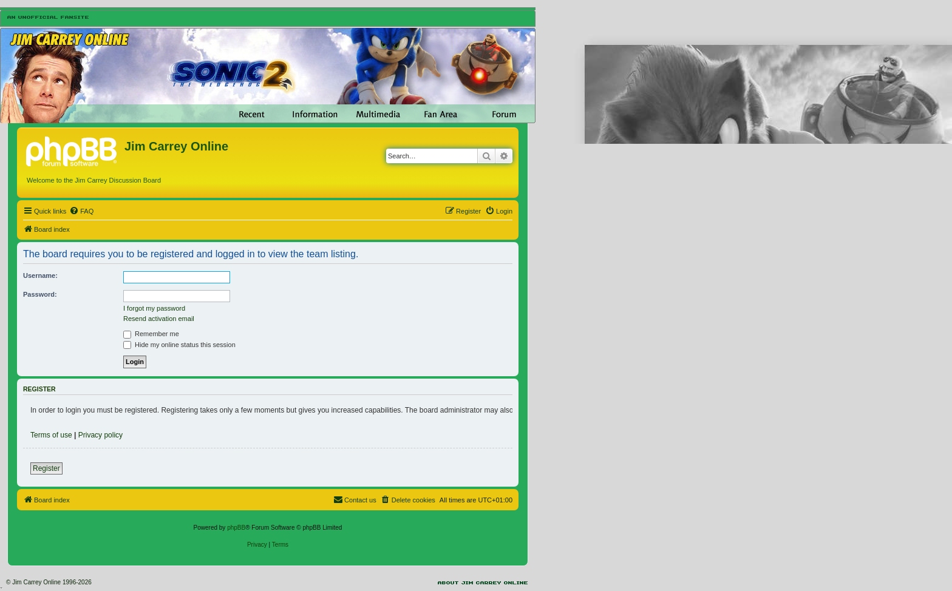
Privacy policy (100, 435)
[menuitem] (81, 211)
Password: (40, 294)
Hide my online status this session (179, 344)
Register (46, 468)
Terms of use (51, 435)
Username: (40, 275)
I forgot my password (154, 308)
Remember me (151, 333)
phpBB (236, 527)
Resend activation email (158, 318)
